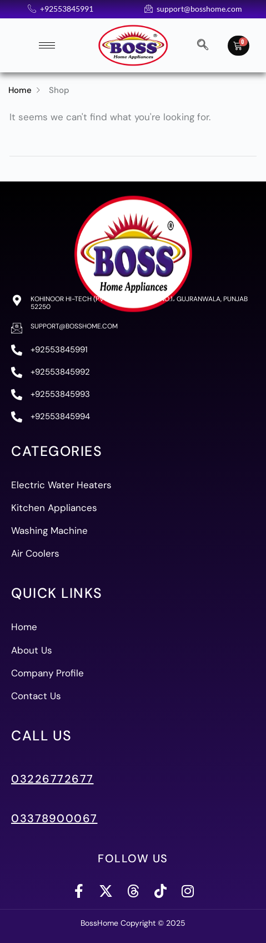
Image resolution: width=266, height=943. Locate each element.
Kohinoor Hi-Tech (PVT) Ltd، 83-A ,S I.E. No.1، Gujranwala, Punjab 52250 (139, 302)
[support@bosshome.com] (16, 327)
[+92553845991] (16, 350)
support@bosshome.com (74, 326)
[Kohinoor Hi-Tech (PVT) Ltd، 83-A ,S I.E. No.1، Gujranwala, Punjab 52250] (16, 300)
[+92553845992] (16, 372)
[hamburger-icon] (46, 45)
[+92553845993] (16, 394)
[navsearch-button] (203, 46)
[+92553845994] (16, 417)
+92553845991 (59, 349)
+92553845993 (60, 394)
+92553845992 (60, 371)
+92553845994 (60, 416)
